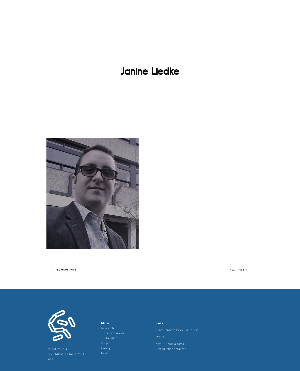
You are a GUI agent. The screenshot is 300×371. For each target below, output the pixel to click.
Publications (111, 338)
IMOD (160, 337)
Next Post (239, 270)
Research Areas (113, 333)
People (105, 343)
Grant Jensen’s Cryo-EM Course (177, 330)
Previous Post (64, 270)
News (104, 353)
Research (107, 328)
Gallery (106, 348)
